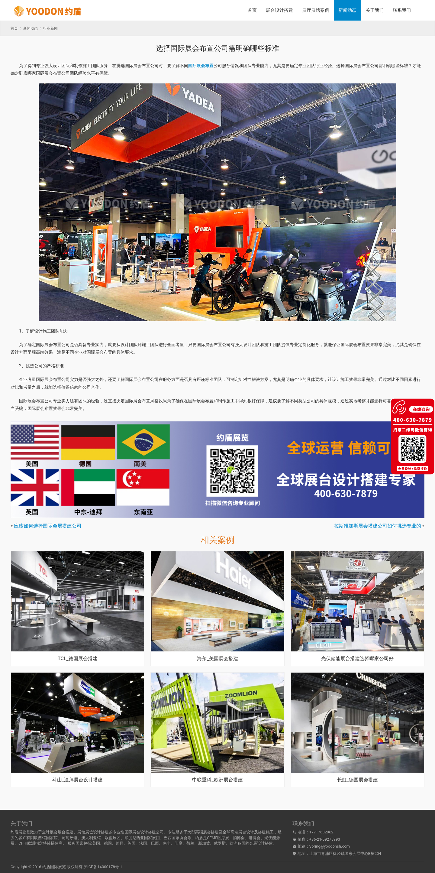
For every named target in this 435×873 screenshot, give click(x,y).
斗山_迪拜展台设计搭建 (77, 780)
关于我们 (375, 10)
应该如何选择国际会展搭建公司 (48, 526)
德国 (108, 843)
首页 (252, 10)
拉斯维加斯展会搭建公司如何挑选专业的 (377, 526)
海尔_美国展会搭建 (217, 658)
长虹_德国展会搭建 (357, 780)
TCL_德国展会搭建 (78, 658)
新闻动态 (347, 10)
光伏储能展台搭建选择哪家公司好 (357, 658)
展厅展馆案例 (315, 10)
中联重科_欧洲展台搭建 (217, 780)
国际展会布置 (201, 65)
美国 (96, 843)
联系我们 (402, 10)
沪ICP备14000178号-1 (102, 867)
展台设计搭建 (279, 10)
